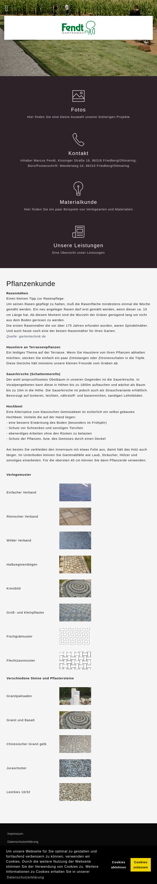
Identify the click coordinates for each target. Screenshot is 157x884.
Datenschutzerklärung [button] (25, 877)
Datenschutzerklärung (22, 841)
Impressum (15, 833)
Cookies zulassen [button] (140, 865)
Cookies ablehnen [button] (118, 865)
